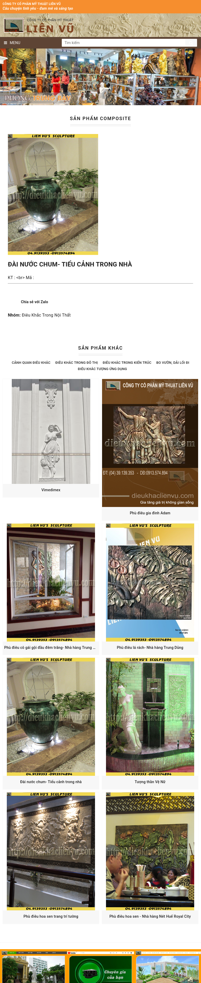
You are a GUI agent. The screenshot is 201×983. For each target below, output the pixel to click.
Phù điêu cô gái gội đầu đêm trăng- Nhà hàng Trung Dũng (53, 647)
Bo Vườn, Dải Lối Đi (172, 363)
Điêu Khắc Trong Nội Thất (46, 315)
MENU (12, 43)
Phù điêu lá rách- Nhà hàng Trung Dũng (150, 647)
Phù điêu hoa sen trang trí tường (51, 916)
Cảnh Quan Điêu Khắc (31, 363)
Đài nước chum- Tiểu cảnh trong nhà (51, 782)
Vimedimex (50, 490)
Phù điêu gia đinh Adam (150, 513)
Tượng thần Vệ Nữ (150, 782)
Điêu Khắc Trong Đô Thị (76, 363)
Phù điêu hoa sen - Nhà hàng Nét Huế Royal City (150, 916)
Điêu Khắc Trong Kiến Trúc (127, 363)
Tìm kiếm (191, 43)
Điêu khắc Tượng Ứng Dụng (102, 369)
